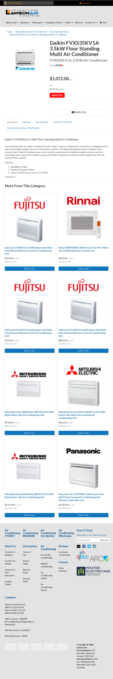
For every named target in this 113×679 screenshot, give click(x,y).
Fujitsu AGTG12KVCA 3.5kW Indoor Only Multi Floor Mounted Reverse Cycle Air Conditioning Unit (28, 333)
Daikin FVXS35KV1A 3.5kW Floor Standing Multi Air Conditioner (38, 34)
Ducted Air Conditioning (46, 556)
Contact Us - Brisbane (10, 553)
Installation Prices (54, 22)
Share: (57, 65)
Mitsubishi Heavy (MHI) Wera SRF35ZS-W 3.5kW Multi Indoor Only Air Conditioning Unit (29, 495)
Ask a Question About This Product (23, 128)
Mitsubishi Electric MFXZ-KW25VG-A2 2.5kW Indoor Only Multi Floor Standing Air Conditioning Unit (82, 415)
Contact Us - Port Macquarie (10, 572)
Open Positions (63, 569)
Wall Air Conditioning (46, 565)
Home (9, 31)
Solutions (25, 22)
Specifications (42, 122)
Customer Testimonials (64, 553)
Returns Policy (26, 571)
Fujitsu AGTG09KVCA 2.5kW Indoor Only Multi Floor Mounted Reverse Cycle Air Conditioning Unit (28, 250)
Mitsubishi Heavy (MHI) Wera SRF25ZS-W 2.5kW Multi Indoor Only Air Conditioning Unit (29, 413)
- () (103, 22)
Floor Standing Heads (59, 31)
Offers (69, 22)
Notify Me (79, 112)
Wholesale (38, 22)
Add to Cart (29, 268)
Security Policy (26, 580)
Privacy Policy (26, 562)
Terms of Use (27, 553)
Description (12, 122)
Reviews (62, 122)
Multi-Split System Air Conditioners (31, 31)
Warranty (79, 22)
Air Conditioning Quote (46, 587)
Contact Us (91, 22)
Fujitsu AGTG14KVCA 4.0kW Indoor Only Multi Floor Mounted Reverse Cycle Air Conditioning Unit (82, 333)
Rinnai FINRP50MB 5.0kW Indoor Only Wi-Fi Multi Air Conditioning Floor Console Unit (83, 249)
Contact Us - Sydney (10, 562)
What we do (12, 22)
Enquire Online (8, 582)
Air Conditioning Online (46, 575)
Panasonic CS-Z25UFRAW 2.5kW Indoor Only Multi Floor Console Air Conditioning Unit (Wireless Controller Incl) (81, 497)
